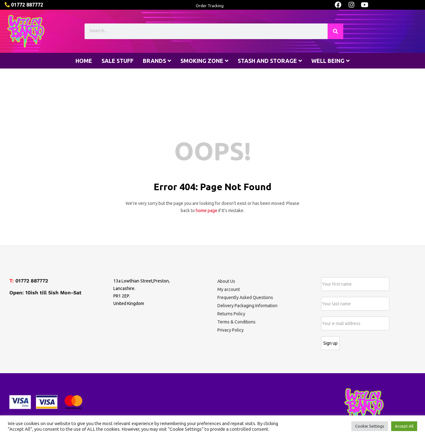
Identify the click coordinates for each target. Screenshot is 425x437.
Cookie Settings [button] (369, 426)
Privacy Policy (230, 330)
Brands (157, 61)
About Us (226, 281)
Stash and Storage (270, 61)
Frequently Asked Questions (245, 297)
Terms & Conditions (236, 321)
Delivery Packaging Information (247, 305)
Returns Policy (231, 313)
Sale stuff (117, 61)
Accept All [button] (404, 426)
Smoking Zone (204, 61)
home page (206, 210)
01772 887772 (31, 281)
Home (83, 61)
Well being (330, 61)
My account (228, 289)
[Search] (335, 31)
